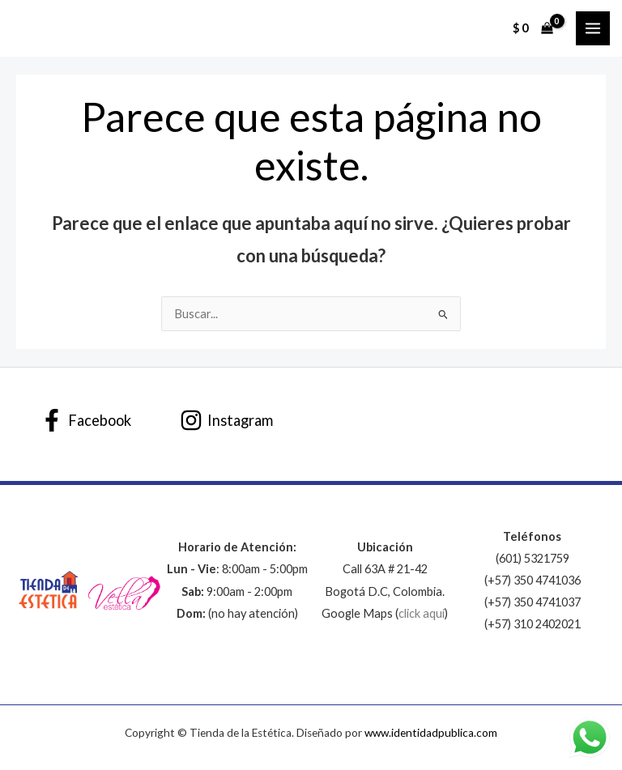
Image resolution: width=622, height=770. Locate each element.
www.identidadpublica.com (430, 732)
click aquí (421, 613)
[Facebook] (85, 420)
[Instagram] (226, 420)
